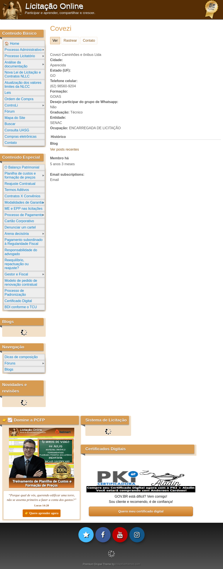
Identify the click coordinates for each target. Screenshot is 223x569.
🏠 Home (12, 43)
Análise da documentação (16, 64)
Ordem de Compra (19, 99)
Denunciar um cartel (20, 227)
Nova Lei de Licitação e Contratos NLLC (23, 74)
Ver (56, 39)
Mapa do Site (15, 118)
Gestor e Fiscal (16, 274)
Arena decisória (17, 234)
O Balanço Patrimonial (22, 167)
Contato (89, 40)
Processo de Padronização (15, 292)
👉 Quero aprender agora (41, 513)
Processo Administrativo (23, 50)
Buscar (10, 124)
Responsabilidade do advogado (21, 252)
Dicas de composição (21, 357)
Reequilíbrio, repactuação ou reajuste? (17, 264)
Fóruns (10, 363)
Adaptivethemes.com (127, 564)
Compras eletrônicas (21, 136)
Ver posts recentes (64, 149)
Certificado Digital (18, 301)
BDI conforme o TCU (21, 307)
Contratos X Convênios (23, 196)
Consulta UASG (17, 130)
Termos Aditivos (17, 190)
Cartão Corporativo (19, 221)
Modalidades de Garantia (24, 202)
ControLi (11, 105)
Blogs (9, 369)
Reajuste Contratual (20, 184)
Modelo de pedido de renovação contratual (21, 282)
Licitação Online (54, 6)
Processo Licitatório (20, 56)
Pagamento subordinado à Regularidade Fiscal (23, 242)
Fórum (10, 111)
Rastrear (70, 40)
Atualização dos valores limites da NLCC (23, 84)
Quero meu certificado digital (141, 511)
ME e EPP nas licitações (23, 208)
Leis (8, 93)
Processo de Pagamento (24, 215)
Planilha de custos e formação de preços (20, 175)
